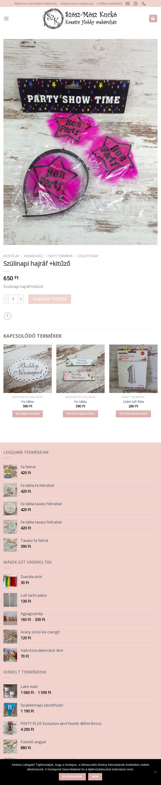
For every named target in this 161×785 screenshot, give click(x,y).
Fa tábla (27, 402)
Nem (95, 776)
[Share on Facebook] (7, 316)
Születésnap (88, 256)
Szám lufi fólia (133, 402)
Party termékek (60, 256)
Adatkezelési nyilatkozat (76, 3)
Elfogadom (72, 776)
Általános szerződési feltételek (35, 3)
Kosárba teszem (49, 299)
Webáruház (33, 256)
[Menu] (6, 18)
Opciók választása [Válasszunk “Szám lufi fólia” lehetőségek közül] (133, 413)
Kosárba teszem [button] (28, 413)
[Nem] (155, 773)
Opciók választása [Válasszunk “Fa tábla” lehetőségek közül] (80, 413)
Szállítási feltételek (110, 3)
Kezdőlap (11, 256)
